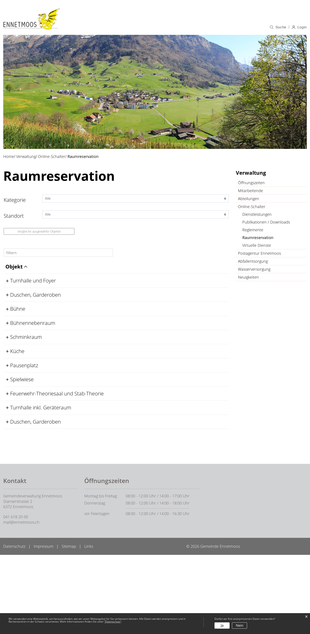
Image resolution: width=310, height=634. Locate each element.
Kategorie (15, 200)
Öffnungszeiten (251, 183)
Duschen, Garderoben (37, 309)
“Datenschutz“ (112, 621)
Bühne (19, 329)
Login (302, 28)
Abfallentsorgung (253, 262)
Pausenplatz (26, 411)
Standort (14, 216)
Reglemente (252, 230)
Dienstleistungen (257, 215)
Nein (239, 625)
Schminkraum (27, 370)
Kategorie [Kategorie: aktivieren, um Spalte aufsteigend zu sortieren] (140, 274)
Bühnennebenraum (34, 349)
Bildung (193, 27)
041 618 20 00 (15, 596)
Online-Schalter (251, 207)
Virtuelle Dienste (256, 246)
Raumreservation (269, 238)
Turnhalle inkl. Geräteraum (42, 473)
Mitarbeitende (250, 191)
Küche (19, 390)
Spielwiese (23, 431)
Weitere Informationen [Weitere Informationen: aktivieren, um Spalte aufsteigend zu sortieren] (191, 271)
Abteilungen (248, 199)
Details (199, 288)
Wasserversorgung (254, 270)
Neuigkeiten (248, 278)
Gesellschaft (247, 27)
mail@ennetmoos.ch (21, 601)
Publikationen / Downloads (266, 222)
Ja (222, 625)
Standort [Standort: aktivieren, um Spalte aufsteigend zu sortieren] (90, 274)
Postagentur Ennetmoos (259, 254)
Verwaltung (167, 27)
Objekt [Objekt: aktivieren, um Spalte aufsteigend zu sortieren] (20, 274)
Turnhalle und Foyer (34, 288)
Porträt (125, 27)
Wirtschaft (218, 27)
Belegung (200, 295)
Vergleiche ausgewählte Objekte (39, 232)
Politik (143, 27)
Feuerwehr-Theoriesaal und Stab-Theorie (43, 456)
